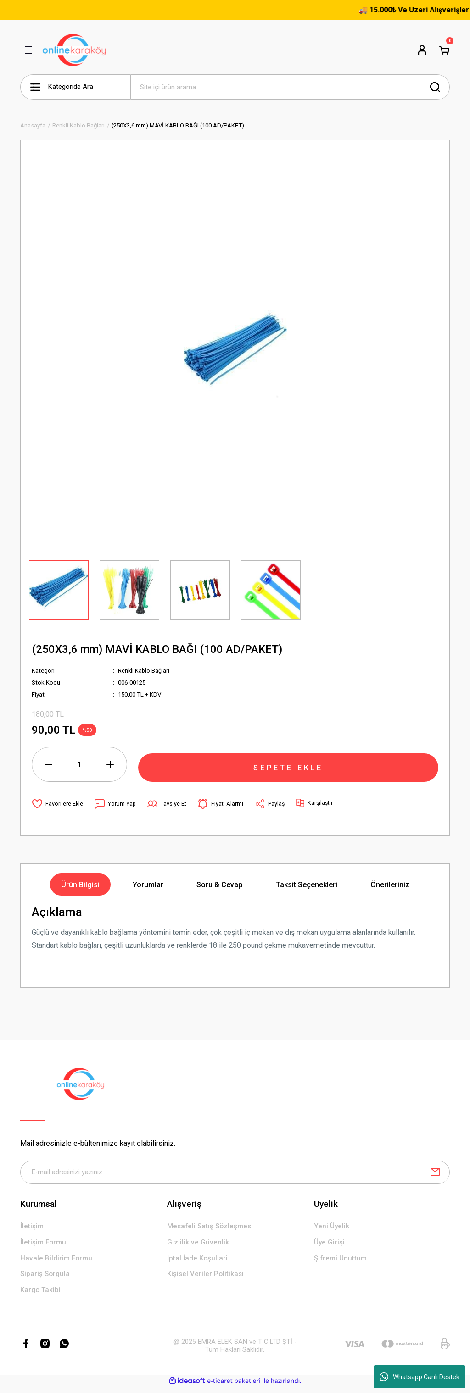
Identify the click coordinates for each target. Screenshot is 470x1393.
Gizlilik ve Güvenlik (198, 1245)
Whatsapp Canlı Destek (419, 1377)
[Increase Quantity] (110, 764)
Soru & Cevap (219, 884)
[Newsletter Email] (235, 1173)
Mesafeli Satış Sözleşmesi (212, 1228)
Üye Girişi (330, 1245)
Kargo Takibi (41, 1295)
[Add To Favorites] (58, 803)
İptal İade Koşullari (198, 1261)
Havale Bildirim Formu (57, 1261)
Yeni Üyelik (332, 1228)
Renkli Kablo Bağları (144, 670)
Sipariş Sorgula (46, 1278)
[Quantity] (79, 764)
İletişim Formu (44, 1245)
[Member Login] (422, 50)
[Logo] (74, 50)
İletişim (32, 1228)
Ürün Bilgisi (80, 884)
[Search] (290, 87)
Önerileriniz (389, 884)
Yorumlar (148, 884)
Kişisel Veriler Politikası (206, 1278)
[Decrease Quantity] (48, 764)
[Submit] (435, 1173)
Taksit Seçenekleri (306, 884)
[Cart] (444, 50)
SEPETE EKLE (288, 763)
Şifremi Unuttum (341, 1261)
